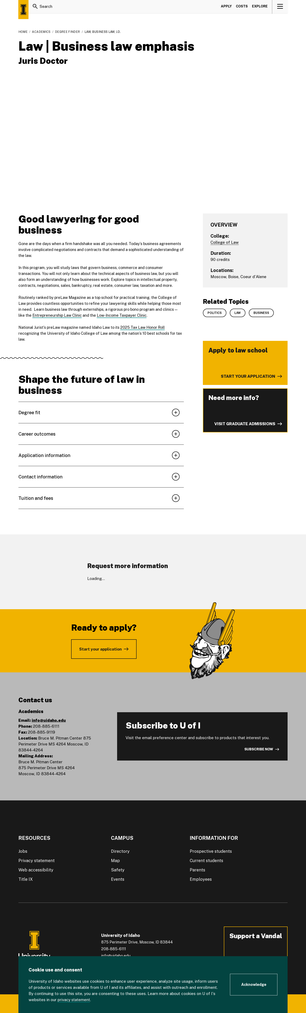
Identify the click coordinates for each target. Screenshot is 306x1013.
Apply (226, 7)
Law (237, 313)
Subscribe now (258, 749)
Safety (118, 869)
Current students (206, 860)
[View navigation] (280, 7)
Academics (41, 31)
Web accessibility (35, 869)
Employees (201, 879)
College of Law (224, 242)
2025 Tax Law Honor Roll (142, 327)
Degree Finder (67, 31)
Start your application (100, 649)
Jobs (22, 851)
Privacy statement (36, 860)
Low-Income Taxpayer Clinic (122, 315)
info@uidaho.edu (49, 720)
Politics (215, 313)
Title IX (25, 879)
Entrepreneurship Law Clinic (57, 315)
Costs (242, 7)
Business (261, 313)
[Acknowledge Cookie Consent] (253, 984)
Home (23, 31)
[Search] (35, 7)
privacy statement (74, 999)
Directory (120, 851)
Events (117, 879)
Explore (260, 7)
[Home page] (23, 9)
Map (115, 860)
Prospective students (211, 851)
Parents (197, 869)
